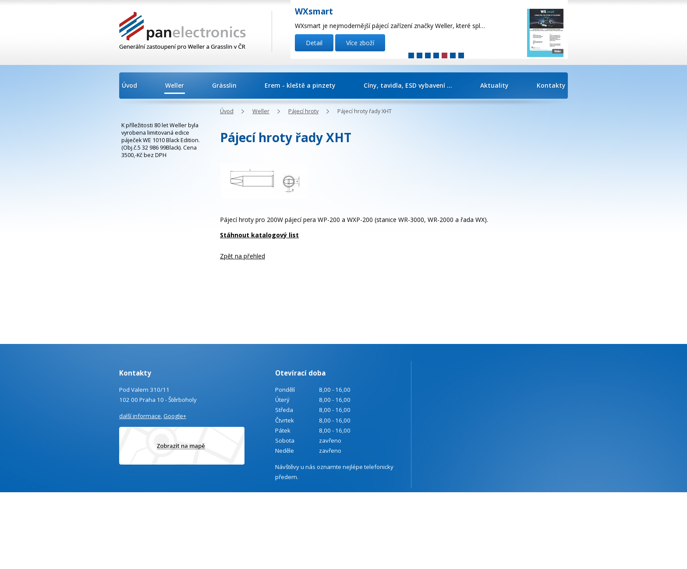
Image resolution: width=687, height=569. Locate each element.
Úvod (129, 85)
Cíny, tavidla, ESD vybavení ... (408, 85)
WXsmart (314, 11)
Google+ (174, 416)
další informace (140, 416)
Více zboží (360, 43)
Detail (314, 43)
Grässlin (224, 85)
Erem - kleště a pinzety (300, 85)
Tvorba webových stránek (532, 517)
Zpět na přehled (242, 256)
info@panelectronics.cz (194, 528)
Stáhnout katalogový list (259, 235)
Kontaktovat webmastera (550, 505)
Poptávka (162, 552)
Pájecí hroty (303, 111)
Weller (174, 85)
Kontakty (551, 85)
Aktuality (494, 85)
